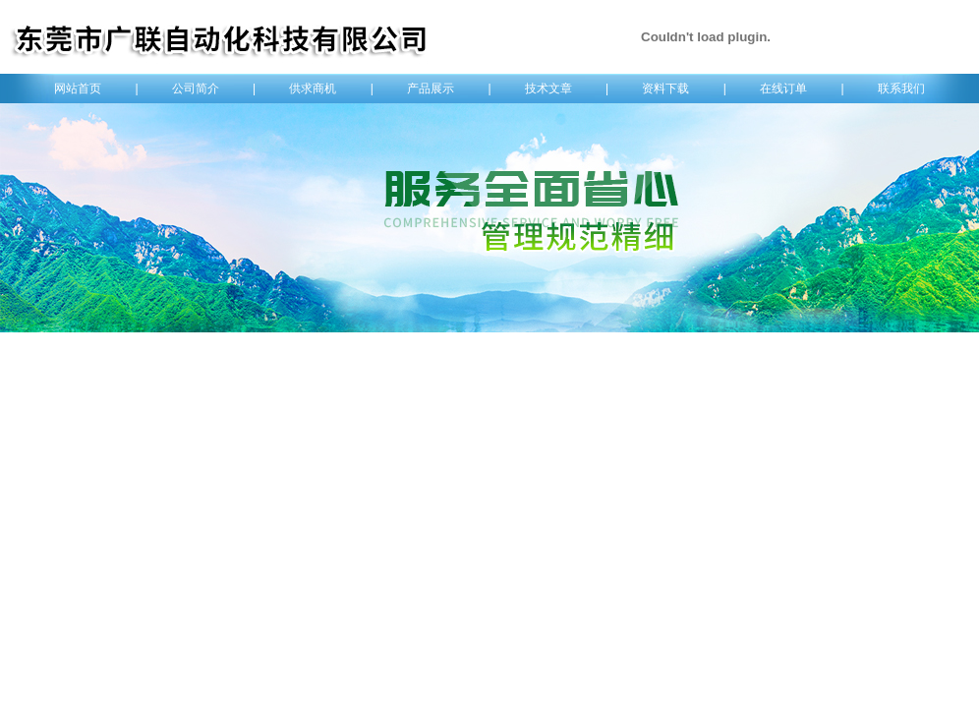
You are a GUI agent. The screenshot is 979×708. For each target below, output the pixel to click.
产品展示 (430, 88)
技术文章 (548, 88)
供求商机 (312, 88)
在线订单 (783, 88)
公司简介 (195, 88)
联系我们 (901, 88)
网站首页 (77, 88)
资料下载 (665, 88)
